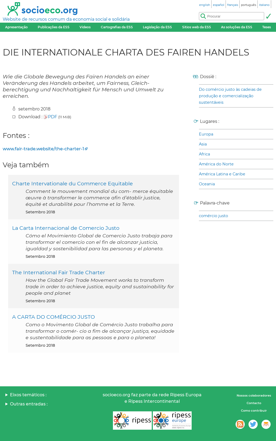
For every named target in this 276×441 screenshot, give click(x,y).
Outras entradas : (29, 404)
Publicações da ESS (54, 27)
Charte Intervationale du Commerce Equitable (72, 183)
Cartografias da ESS (117, 27)
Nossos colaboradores (254, 395)
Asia (203, 144)
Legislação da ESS (157, 27)
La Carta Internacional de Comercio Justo (65, 228)
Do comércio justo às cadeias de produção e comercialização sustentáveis (230, 96)
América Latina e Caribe (222, 174)
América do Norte (216, 164)
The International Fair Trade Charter (58, 272)
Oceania (207, 184)
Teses (266, 27)
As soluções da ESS (236, 27)
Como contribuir (254, 410)
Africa (204, 154)
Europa (206, 134)
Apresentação (16, 27)
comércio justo (213, 215)
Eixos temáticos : (28, 394)
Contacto (254, 403)
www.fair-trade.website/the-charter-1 (43, 148)
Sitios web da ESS (196, 27)
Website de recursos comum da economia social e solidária (66, 19)
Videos (85, 27)
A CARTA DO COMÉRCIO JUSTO (53, 317)
